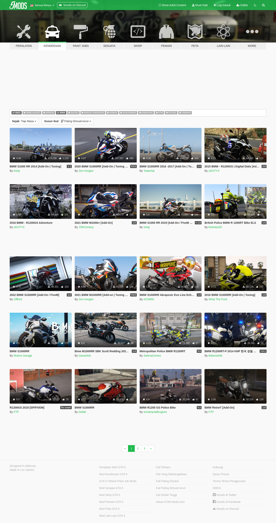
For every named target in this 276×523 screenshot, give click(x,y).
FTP (16, 411)
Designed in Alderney (23, 465)
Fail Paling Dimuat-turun (171, 488)
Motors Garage (23, 355)
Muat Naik (200, 5)
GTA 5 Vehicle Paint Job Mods (117, 481)
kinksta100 (215, 227)
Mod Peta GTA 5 (109, 508)
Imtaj (17, 170)
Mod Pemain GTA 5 (111, 501)
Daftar (242, 5)
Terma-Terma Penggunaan (229, 481)
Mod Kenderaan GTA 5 (113, 474)
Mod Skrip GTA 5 (109, 495)
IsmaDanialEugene (155, 411)
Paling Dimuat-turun (67, 121)
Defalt (82, 411)
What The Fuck (217, 299)
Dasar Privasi (221, 474)
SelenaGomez (152, 355)
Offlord (18, 299)
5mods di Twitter (225, 495)
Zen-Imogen (86, 170)
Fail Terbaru (163, 467)
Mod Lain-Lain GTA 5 (112, 515)
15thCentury (86, 227)
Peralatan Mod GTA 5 (112, 467)
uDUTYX (213, 170)
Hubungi (218, 467)
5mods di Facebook (227, 502)
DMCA (217, 488)
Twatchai (148, 170)
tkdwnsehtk (215, 355)
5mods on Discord (226, 509)
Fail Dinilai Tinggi (166, 495)
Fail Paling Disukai (167, 481)
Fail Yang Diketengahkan (171, 474)
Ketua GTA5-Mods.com (170, 501)
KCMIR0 (149, 299)
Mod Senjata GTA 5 (111, 488)
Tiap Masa (24, 121)
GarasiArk (85, 355)
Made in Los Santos (22, 469)
